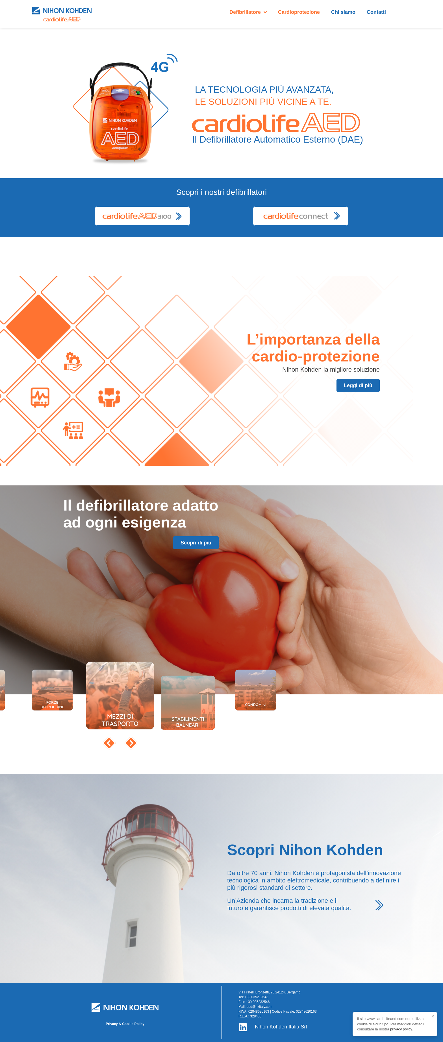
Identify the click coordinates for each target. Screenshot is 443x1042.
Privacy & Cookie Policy (125, 1024)
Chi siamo (343, 12)
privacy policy (401, 1029)
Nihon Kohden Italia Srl (281, 1027)
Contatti (376, 12)
